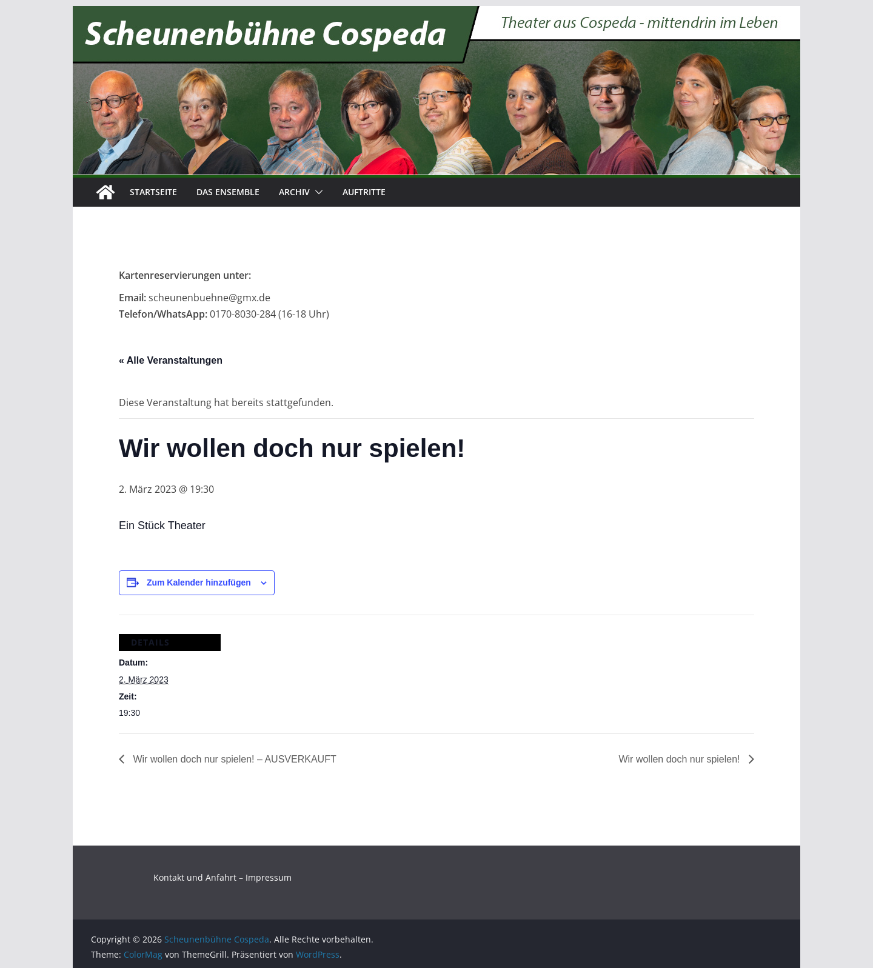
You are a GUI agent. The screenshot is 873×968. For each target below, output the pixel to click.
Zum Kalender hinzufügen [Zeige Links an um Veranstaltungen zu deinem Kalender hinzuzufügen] (199, 582)
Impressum (269, 877)
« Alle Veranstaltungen (170, 360)
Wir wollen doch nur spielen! (680, 759)
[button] (316, 192)
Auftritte (364, 192)
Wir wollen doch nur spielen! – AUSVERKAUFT (233, 759)
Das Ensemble (227, 192)
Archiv (294, 192)
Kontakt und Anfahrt (194, 877)
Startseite (153, 192)
